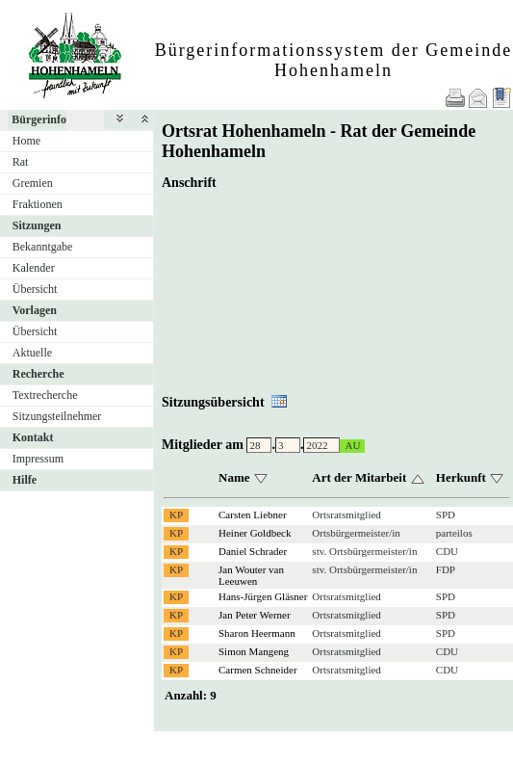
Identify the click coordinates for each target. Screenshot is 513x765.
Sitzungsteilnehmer (57, 416)
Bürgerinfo (39, 119)
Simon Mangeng (253, 651)
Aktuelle (32, 352)
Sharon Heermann (256, 633)
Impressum (38, 458)
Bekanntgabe (43, 246)
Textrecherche (45, 395)
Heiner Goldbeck (254, 533)
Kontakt (33, 437)
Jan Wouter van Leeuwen (251, 575)
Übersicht (35, 289)
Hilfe (25, 480)
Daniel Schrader (252, 551)
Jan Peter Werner (254, 614)
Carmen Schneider (257, 669)
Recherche (38, 374)
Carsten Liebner (252, 514)
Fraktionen (38, 204)
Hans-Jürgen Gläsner (262, 596)
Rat (21, 162)
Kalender (34, 268)
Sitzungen (37, 225)
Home (26, 140)
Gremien (33, 183)
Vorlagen (35, 310)
